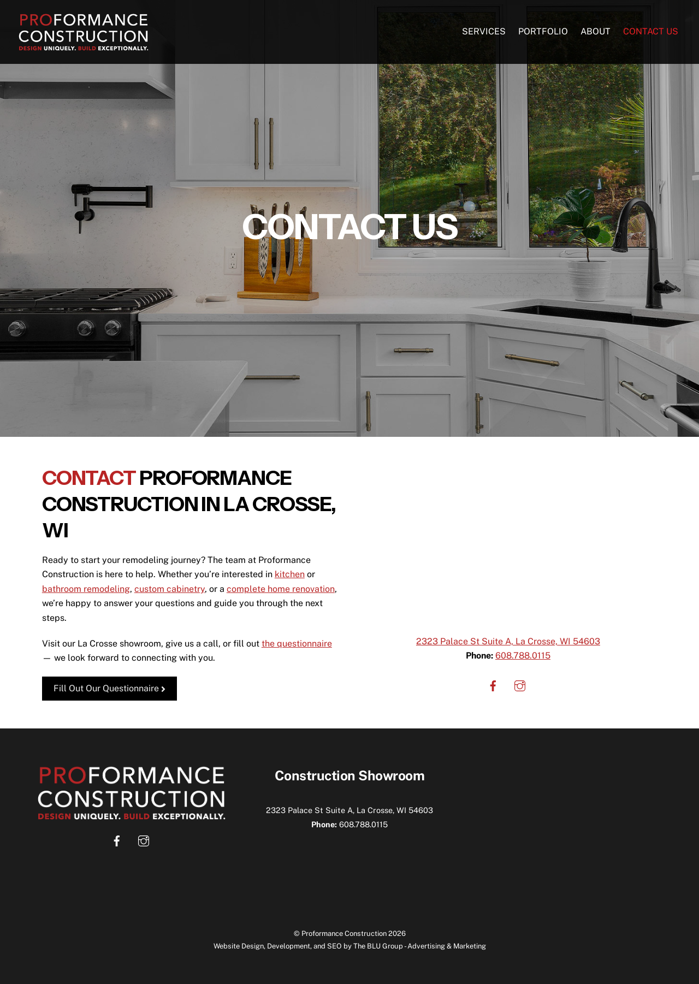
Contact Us (650, 31)
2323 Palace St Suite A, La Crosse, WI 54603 (508, 641)
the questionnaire (297, 643)
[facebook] (493, 685)
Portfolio (543, 31)
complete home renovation (281, 589)
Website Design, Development (262, 946)
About (595, 31)
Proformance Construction (344, 933)
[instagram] (520, 685)
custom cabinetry (169, 589)
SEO (334, 946)
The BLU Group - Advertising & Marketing (419, 946)
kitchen (290, 574)
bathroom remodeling (86, 589)
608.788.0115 (522, 655)
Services (484, 31)
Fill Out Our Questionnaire (109, 688)
